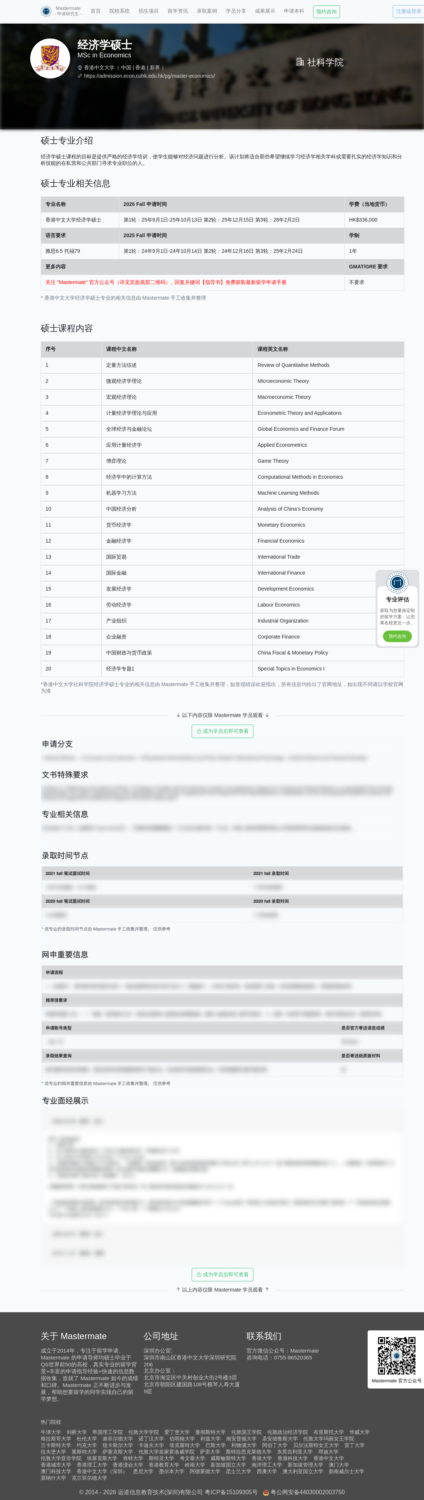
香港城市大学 (56, 1465)
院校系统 (119, 11)
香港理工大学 (92, 1465)
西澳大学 (267, 1471)
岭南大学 (195, 1465)
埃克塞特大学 (184, 1445)
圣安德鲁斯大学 (280, 1439)
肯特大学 (133, 1458)
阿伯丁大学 (275, 1445)
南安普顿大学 (241, 1439)
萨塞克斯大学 (118, 1452)
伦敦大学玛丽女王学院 (328, 1439)
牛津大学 (51, 1432)
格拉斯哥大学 (56, 1439)
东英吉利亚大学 (295, 1452)
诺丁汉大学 (151, 1439)
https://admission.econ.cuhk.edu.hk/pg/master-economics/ (149, 76)
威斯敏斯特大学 (228, 1458)
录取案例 (207, 11)
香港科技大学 (292, 1458)
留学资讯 (178, 11)
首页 (96, 11)
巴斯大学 (215, 1445)
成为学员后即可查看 (222, 731)
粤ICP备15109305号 (231, 1492)
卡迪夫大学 (151, 1445)
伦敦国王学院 (246, 1432)
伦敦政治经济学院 (287, 1432)
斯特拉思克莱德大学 (249, 1452)
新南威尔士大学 (346, 1471)
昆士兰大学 (238, 1471)
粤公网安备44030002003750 (308, 1492)
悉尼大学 (143, 1471)
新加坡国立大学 (228, 1465)
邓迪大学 (328, 1452)
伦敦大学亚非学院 (61, 1458)
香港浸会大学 (128, 1465)
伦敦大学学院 (143, 1432)
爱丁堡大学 (177, 1432)
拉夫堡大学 (53, 1452)
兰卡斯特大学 (56, 1445)
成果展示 (265, 11)
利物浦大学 (244, 1445)
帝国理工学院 (107, 1432)
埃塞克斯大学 (102, 1458)
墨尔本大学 (171, 1471)
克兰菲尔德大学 (89, 1478)
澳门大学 (339, 1465)
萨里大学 (210, 1452)
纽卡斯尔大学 (118, 1445)
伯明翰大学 (182, 1439)
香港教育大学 (164, 1465)
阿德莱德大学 (205, 1471)
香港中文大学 (99, 67)
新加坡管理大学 (305, 1465)
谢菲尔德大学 (118, 1439)
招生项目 (149, 11)
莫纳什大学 (53, 1478)
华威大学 (359, 1432)
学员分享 (236, 11)
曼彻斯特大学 (210, 1432)
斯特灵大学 (161, 1458)
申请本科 (294, 11)
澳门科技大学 (56, 1471)
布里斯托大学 (328, 1432)
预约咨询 (326, 12)
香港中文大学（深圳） (102, 1471)
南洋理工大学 (267, 1465)
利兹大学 (210, 1439)
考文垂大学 (192, 1458)
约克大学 (87, 1445)
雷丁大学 (354, 1445)
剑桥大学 (77, 1432)
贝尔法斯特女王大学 (316, 1445)
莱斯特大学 (84, 1452)
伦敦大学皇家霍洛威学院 (167, 1452)
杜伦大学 (87, 1439)
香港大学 (262, 1458)
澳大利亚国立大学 (303, 1471)
